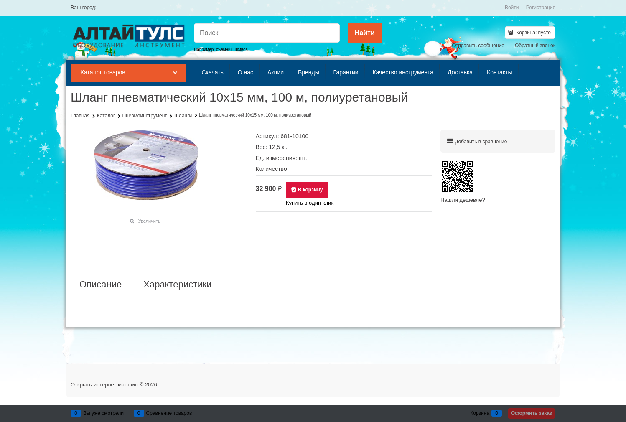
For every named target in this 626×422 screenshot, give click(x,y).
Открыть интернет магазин (104, 384)
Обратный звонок (535, 45)
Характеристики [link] (177, 284)
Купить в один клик (309, 203)
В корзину (310, 190)
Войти (512, 7)
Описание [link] (100, 284)
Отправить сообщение (478, 45)
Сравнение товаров (169, 413)
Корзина (479, 413)
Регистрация (540, 7)
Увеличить (149, 221)
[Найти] (365, 33)
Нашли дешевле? (462, 200)
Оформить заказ (531, 413)
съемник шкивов (232, 49)
